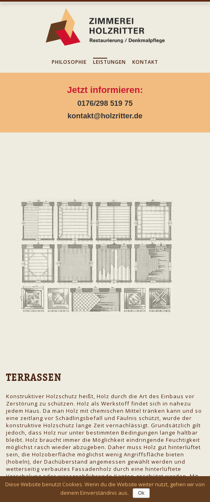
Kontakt (145, 62)
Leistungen (109, 62)
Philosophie (69, 62)
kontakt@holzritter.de (105, 116)
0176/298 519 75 (105, 103)
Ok (141, 493)
